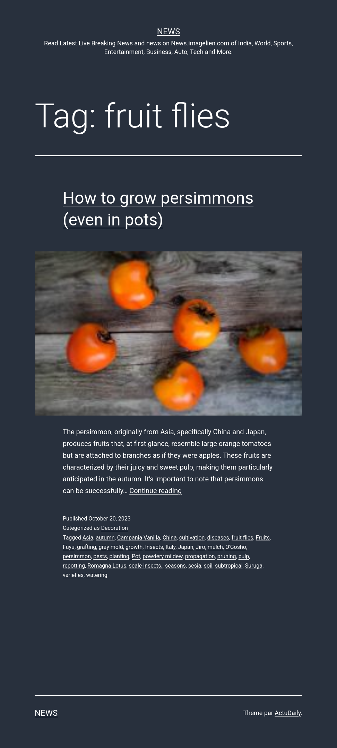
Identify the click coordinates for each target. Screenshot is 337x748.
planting (119, 556)
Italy (170, 547)
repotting (74, 565)
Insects (154, 547)
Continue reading (155, 491)
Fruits (263, 537)
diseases (218, 537)
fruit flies (242, 537)
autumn (105, 537)
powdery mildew (163, 556)
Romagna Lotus (106, 565)
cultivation (192, 537)
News (168, 31)
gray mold (110, 547)
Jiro (200, 547)
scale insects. (146, 565)
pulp (244, 556)
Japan (185, 547)
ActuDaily (288, 712)
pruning (226, 556)
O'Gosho (235, 547)
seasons (175, 565)
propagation (200, 556)
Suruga (253, 565)
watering (96, 575)
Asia (88, 537)
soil (208, 565)
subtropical (229, 565)
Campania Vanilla (138, 537)
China (170, 537)
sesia (194, 565)
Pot (136, 556)
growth (134, 547)
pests (100, 556)
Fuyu (69, 547)
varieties (73, 575)
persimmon (77, 556)
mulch (215, 547)
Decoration (114, 528)
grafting (86, 547)
